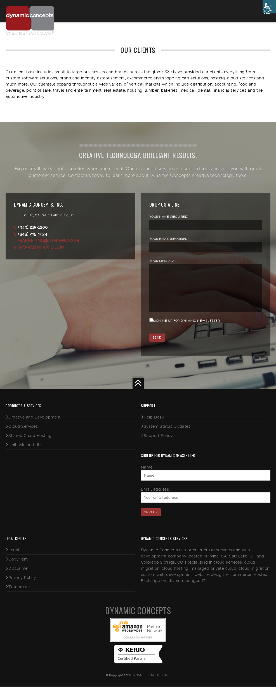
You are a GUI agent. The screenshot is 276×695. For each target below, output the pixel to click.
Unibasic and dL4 (25, 453)
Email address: (155, 497)
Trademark (19, 595)
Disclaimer (18, 577)
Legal (14, 558)
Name (147, 475)
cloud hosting (175, 577)
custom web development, (167, 583)
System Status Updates (167, 434)
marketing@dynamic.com (48, 240)
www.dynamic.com (41, 247)
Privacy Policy (22, 586)
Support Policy (158, 444)
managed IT (194, 589)
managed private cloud (214, 577)
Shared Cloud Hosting (29, 444)
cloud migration (254, 577)
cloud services (218, 558)
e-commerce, (239, 583)
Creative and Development (34, 425)
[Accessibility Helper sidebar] (269, 6)
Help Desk (154, 425)
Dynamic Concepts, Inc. (151, 683)
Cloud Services (23, 434)
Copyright (18, 567)
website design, (209, 583)
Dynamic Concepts (138, 619)
